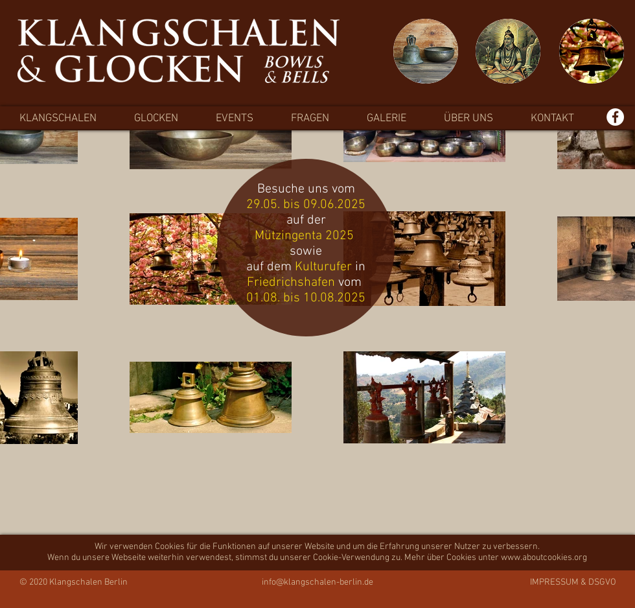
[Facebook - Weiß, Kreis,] (615, 117)
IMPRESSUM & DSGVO (573, 582)
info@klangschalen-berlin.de (317, 582)
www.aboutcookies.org (544, 557)
